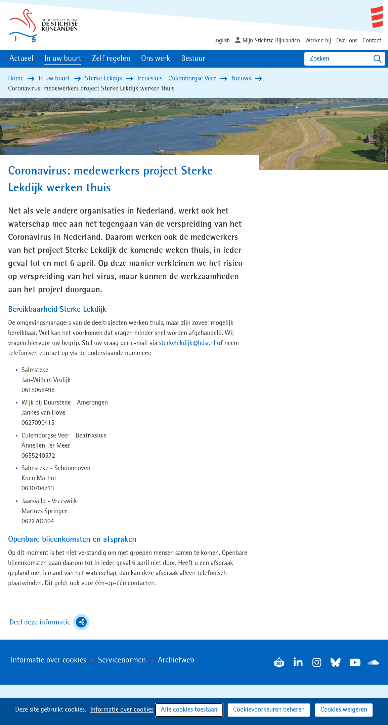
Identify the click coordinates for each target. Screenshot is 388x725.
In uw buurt (62, 59)
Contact (371, 41)
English (221, 41)
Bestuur (193, 59)
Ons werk (155, 59)
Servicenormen (122, 660)
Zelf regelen (111, 59)
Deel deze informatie (49, 622)
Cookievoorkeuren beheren (269, 710)
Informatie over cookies (122, 710)
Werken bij (318, 41)
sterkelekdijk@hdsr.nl (187, 343)
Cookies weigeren (343, 710)
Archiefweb (176, 660)
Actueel (21, 59)
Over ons (346, 41)
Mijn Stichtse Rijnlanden (271, 41)
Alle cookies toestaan (189, 710)
